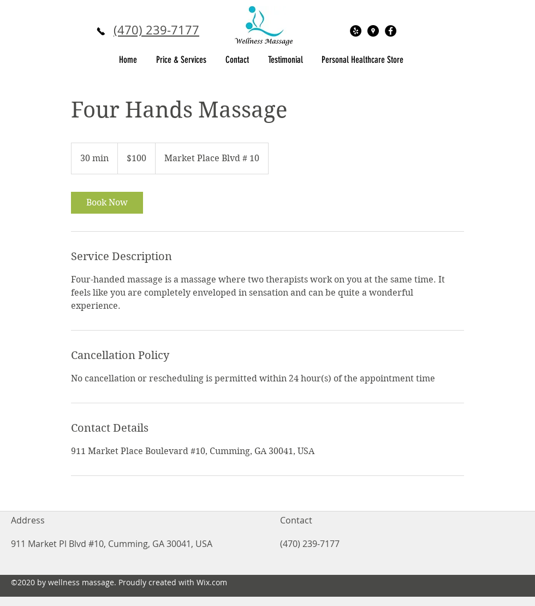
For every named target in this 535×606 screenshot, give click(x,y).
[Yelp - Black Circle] (355, 31)
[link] (107, 203)
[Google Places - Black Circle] (373, 31)
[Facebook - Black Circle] (390, 31)
